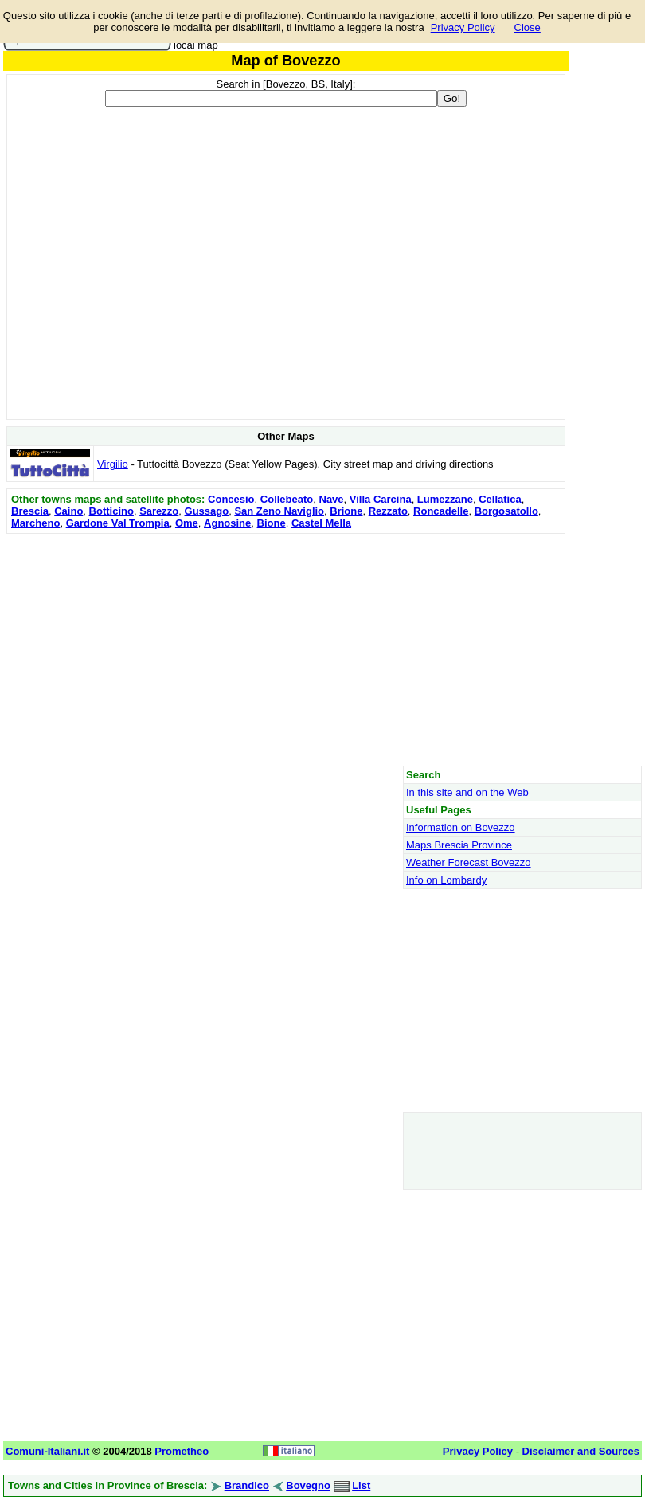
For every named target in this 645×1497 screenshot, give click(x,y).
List (361, 1485)
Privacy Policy (463, 27)
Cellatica (500, 499)
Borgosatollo (506, 511)
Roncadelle (440, 511)
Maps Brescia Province (459, 845)
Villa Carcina (381, 499)
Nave (331, 499)
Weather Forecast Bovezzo (468, 862)
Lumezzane (445, 499)
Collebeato (286, 499)
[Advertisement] (286, 649)
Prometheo (181, 1451)
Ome (186, 523)
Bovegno (308, 1485)
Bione (271, 523)
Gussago (207, 511)
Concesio (231, 499)
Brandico (247, 1485)
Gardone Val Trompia (118, 523)
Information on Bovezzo (460, 827)
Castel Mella (321, 523)
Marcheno (35, 523)
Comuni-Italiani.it (47, 1451)
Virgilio (112, 464)
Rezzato (388, 511)
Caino (68, 511)
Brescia (30, 511)
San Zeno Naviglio (279, 511)
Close (527, 27)
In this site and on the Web (467, 792)
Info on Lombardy (446, 880)
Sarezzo (158, 511)
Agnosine (227, 523)
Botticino (111, 511)
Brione (346, 511)
